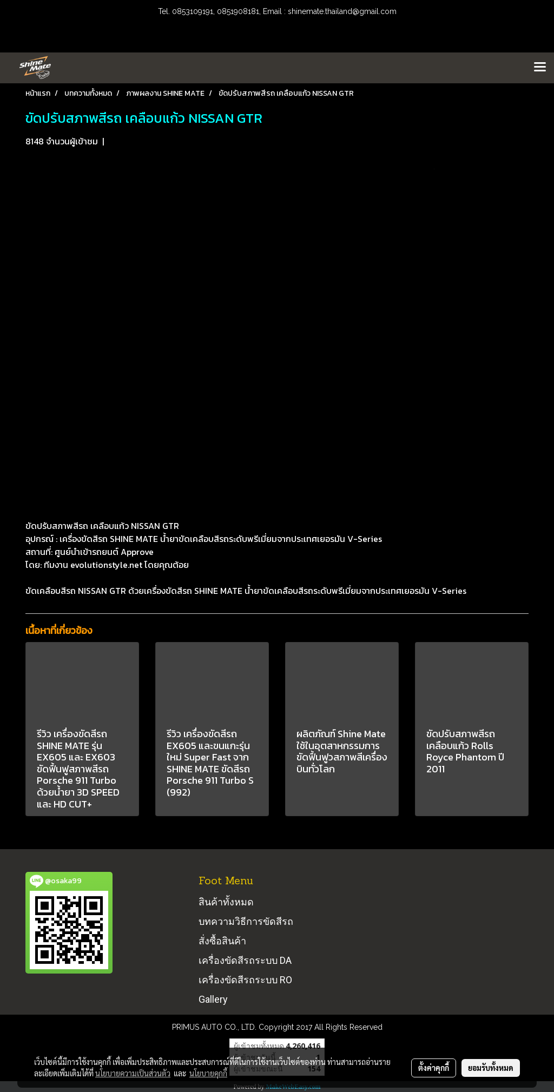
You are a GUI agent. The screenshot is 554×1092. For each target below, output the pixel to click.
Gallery (213, 999)
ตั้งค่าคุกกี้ (433, 1068)
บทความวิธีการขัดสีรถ (246, 921)
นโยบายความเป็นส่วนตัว (132, 1073)
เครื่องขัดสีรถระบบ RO (245, 979)
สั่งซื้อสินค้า (222, 941)
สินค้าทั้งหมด (226, 902)
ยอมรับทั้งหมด (490, 1068)
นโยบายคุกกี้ (208, 1073)
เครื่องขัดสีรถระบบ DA (245, 960)
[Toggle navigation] (540, 68)
